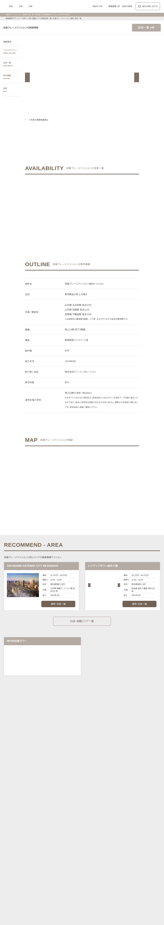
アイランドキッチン (108, 882)
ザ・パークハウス (122, 860)
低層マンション (144, 882)
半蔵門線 (101, 827)
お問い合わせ (56, 917)
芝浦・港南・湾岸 (129, 802)
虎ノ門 (77, 798)
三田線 (136, 827)
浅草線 (128, 827)
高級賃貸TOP (10, 18)
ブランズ (135, 860)
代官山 (128, 798)
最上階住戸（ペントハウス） (55, 879)
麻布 (52, 798)
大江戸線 (152, 827)
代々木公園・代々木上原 (53, 802)
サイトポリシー (40, 917)
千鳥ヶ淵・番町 (73, 802)
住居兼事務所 (72, 886)
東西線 (73, 827)
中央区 (77, 816)
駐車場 (116, 879)
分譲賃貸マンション (82, 875)
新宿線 (144, 827)
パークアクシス (75, 857)
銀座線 (45, 827)
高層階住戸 (129, 875)
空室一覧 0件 (146, 28)
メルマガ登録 (63, 897)
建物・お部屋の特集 (48, 871)
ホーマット (144, 857)
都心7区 (82, 842)
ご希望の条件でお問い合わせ (57, 206)
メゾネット (93, 882)
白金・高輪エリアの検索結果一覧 (41, 18)
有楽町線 (91, 827)
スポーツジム (143, 879)
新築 (104, 879)
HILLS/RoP (47, 857)
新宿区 (69, 816)
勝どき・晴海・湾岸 (147, 802)
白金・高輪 (96, 798)
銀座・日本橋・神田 (51, 805)
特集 (63, 6)
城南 (117, 802)
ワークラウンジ (65, 882)
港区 (44, 816)
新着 (109, 879)
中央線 (53, 830)
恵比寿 (120, 798)
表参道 (112, 798)
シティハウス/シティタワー (72, 860)
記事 (53, 6)
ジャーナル (70, 842)
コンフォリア (108, 857)
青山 (64, 798)
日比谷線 (64, 827)
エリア (94, 842)
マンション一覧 (46, 897)
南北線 (110, 827)
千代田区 (60, 816)
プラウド (145, 860)
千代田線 (82, 827)
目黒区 (85, 816)
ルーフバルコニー (127, 882)
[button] (27, 77)
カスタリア (132, 857)
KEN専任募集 (48, 875)
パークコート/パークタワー (99, 860)
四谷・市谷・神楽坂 (91, 802)
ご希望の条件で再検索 (107, 206)
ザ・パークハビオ (92, 857)
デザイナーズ (116, 875)
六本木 (45, 798)
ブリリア (155, 860)
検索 (43, 6)
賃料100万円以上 (63, 875)
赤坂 (70, 798)
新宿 (104, 802)
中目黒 (136, 798)
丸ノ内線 (54, 827)
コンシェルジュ (128, 879)
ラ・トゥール (60, 857)
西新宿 (110, 802)
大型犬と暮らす (92, 879)
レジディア (120, 857)
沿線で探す (44, 823)
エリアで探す (22, 18)
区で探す (43, 812)
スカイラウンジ (49, 882)
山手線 (45, 830)
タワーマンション (100, 875)
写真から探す (45, 787)
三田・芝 (86, 798)
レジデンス (56, 842)
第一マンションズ (50, 860)
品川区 (92, 816)
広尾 (58, 798)
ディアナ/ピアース (50, 864)
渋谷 (105, 798)
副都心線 (119, 827)
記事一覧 (43, 842)
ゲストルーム (80, 882)
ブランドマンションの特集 (51, 853)
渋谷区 (51, 816)
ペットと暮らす (77, 879)
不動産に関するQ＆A (82, 897)
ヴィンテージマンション (53, 886)
